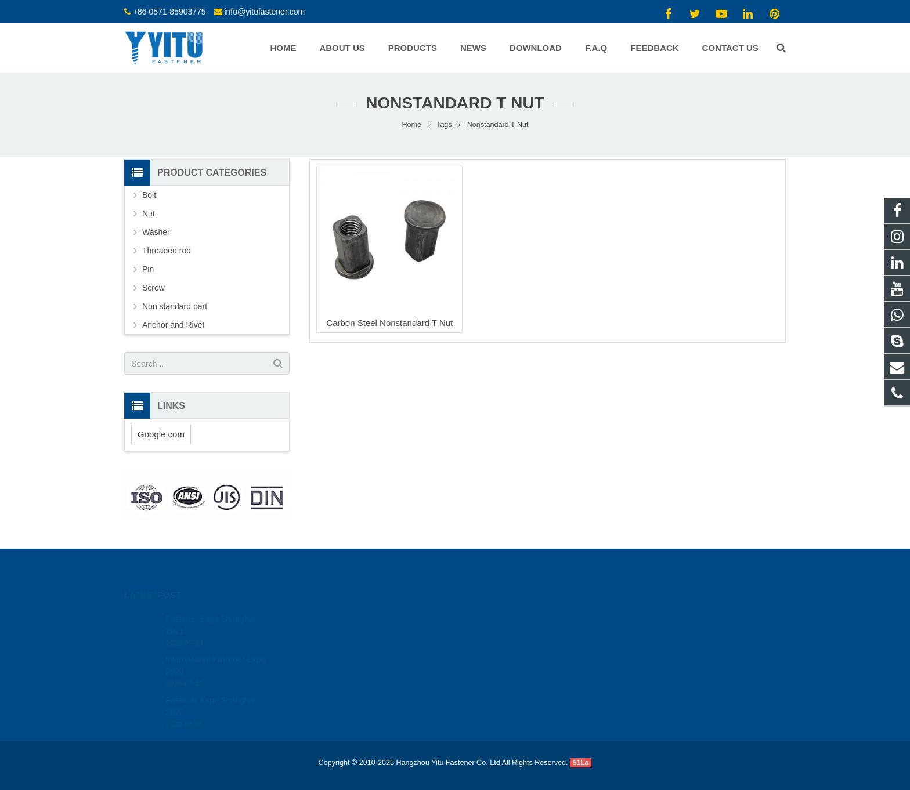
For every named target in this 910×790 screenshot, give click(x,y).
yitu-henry (492, 666)
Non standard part (174, 306)
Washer (156, 232)
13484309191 (498, 615)
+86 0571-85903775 (169, 11)
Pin (148, 269)
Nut (148, 213)
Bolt (149, 195)
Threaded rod (166, 250)
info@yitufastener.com (264, 11)
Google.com (161, 434)
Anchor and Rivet (173, 324)
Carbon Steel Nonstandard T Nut (389, 323)
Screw (153, 287)
